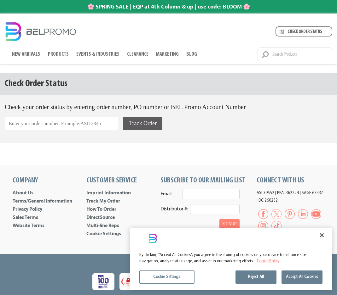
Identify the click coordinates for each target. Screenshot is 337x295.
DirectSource (100, 217)
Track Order (143, 123)
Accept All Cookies (302, 277)
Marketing (167, 54)
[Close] (322, 235)
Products (58, 54)
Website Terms (28, 225)
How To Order (101, 209)
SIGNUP (229, 224)
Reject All (256, 277)
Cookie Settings (103, 234)
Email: (166, 194)
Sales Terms (25, 217)
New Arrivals (26, 54)
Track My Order (103, 201)
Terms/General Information (42, 201)
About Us (23, 193)
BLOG (191, 54)
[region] (231, 259)
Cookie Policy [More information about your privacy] (268, 261)
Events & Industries (97, 54)
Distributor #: (172, 209)
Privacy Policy (27, 209)
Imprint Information (108, 193)
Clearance (137, 54)
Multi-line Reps (102, 225)
